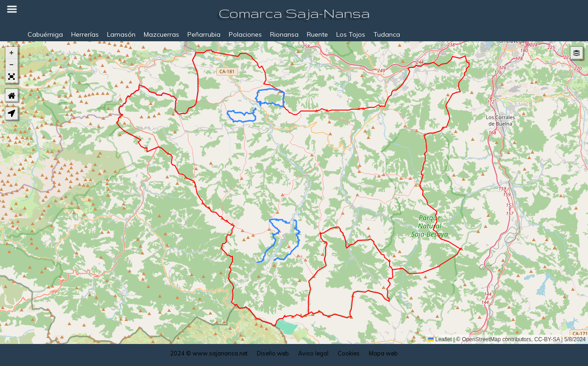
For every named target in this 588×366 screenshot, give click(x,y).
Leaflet (440, 339)
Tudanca (386, 34)
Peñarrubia (203, 34)
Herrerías (85, 34)
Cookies (349, 353)
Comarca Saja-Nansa (294, 13)
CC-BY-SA (547, 339)
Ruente (317, 34)
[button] (11, 53)
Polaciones (245, 34)
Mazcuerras (161, 34)
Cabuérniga (45, 34)
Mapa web (383, 353)
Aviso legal (313, 353)
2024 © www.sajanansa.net (209, 353)
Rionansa (284, 34)
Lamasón (121, 34)
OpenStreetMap (481, 339)
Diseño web (273, 353)
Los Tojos (350, 34)
